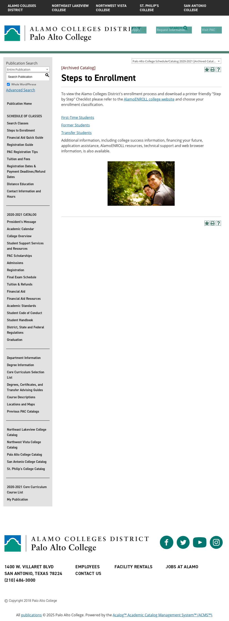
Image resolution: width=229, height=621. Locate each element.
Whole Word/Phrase (23, 84)
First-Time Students (77, 117)
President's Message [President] (21, 222)
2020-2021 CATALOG (21, 214)
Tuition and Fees (18, 159)
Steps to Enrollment (21, 130)
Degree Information (20, 365)
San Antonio (202, 7)
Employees (87, 567)
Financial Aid (16, 291)
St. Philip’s (158, 7)
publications (31, 615)
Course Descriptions (21, 397)
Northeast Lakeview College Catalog (26, 432)
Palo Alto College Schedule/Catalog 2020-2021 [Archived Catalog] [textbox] (175, 61)
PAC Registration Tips (22, 152)
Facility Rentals (133, 567)
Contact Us (88, 573)
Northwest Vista (114, 7)
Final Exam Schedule (21, 277)
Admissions (15, 263)
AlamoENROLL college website (149, 99)
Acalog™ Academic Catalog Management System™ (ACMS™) (162, 615)
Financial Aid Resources (24, 298)
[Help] (218, 69)
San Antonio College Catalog (27, 461)
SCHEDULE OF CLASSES (24, 116)
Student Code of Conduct (24, 313)
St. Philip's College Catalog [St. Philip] (26, 469)
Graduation (14, 340)
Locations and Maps (21, 404)
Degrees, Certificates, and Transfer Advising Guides (25, 387)
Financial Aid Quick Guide (25, 137)
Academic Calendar (20, 229)
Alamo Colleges (26, 7)
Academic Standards (21, 306)
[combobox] (176, 61)
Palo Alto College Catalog (24, 454)
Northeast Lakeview (70, 7)
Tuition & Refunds (19, 284)
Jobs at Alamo (182, 567)
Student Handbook (20, 320)
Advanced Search (20, 90)
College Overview (19, 236)
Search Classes (17, 123)
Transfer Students (76, 132)
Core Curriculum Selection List (25, 375)
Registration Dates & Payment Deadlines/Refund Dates (26, 171)
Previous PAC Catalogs (23, 411)
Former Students (75, 125)
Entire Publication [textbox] (18, 69)
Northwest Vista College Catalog (24, 445)
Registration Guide (20, 145)
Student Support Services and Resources (25, 246)
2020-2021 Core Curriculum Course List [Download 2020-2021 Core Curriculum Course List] (27, 490)
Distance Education (20, 184)
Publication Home (19, 103)
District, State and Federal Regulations (25, 330)
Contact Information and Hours (24, 194)
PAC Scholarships (19, 256)
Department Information (24, 358)
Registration (15, 270)
